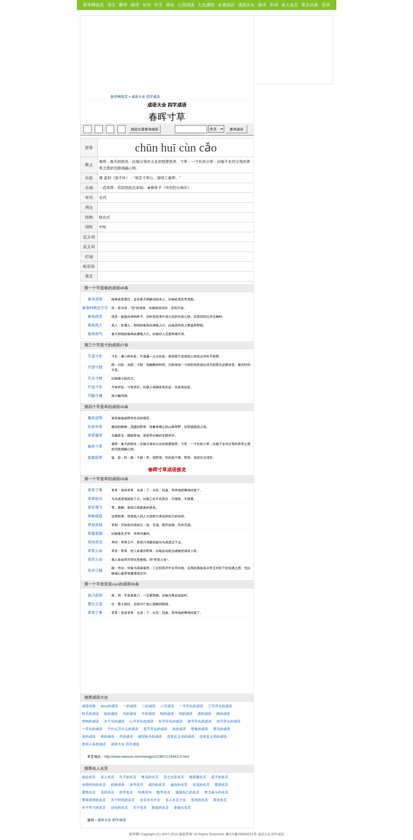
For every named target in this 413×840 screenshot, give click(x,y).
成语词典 (89, 706)
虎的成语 (204, 714)
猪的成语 (223, 714)
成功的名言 (156, 785)
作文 (158, 5)
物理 (135, 5)
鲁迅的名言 (150, 777)
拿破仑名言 (182, 807)
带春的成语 (199, 729)
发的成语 (179, 729)
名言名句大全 (150, 800)
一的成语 (130, 706)
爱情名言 (89, 792)
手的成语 (126, 736)
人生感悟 (206, 5)
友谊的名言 (201, 785)
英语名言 (220, 800)
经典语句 (145, 792)
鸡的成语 (186, 714)
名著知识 (226, 5)
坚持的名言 (199, 800)
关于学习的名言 (94, 807)
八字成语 (167, 706)
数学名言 (163, 792)
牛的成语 (148, 714)
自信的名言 (119, 807)
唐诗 (262, 5)
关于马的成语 (114, 721)
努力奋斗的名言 (216, 792)
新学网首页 (93, 5)
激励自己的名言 (187, 792)
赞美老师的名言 (94, 800)
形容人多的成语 (94, 744)
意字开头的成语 (155, 729)
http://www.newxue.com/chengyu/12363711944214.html (146, 756)
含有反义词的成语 (213, 736)
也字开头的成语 (228, 721)
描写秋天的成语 (150, 736)
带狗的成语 (90, 721)
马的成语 (129, 714)
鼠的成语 (111, 714)
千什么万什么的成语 (122, 729)
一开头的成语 (92, 729)
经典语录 (118, 785)
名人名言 (289, 5)
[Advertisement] (167, 52)
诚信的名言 (179, 785)
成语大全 (246, 5)
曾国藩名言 (197, 777)
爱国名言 (221, 785)
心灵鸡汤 (186, 5)
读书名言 (136, 785)
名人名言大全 (175, 800)
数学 (123, 5)
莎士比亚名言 (174, 777)
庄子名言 (140, 807)
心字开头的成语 (142, 721)
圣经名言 (107, 792)
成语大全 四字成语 (145, 97)
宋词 (274, 5)
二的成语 (148, 706)
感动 (170, 5)
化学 (146, 5)
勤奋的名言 (160, 807)
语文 (111, 5)
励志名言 (89, 777)
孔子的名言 (127, 777)
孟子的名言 (219, 777)
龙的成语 (89, 736)
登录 (326, 5)
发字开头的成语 (200, 721)
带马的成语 (221, 729)
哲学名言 (126, 792)
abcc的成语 (109, 706)
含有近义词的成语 (180, 736)
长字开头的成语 (171, 721)
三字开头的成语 (220, 706)
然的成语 (107, 736)
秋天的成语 (90, 714)
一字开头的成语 (191, 706)
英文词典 (309, 5)
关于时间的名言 (123, 800)
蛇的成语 (167, 714)
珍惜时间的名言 (94, 785)
